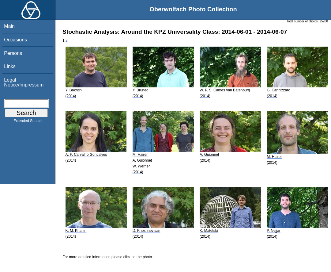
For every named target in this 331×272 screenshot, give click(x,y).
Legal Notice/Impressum (23, 82)
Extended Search (27, 122)
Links (9, 66)
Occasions (15, 39)
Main (9, 26)
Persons (13, 53)
